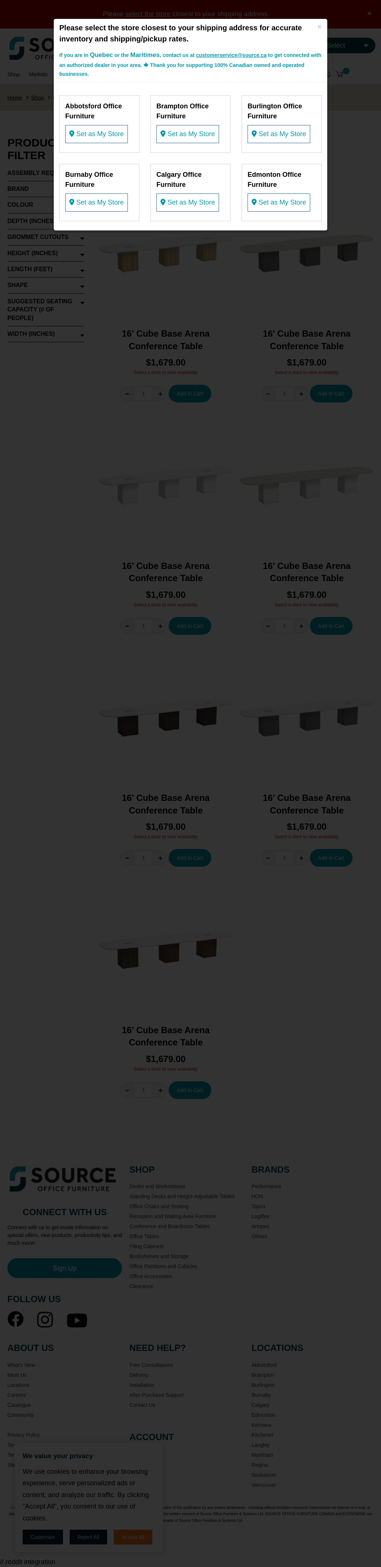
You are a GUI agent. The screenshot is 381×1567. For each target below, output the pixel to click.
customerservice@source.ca (231, 55)
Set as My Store (96, 134)
